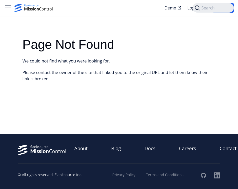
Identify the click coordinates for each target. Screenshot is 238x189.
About (81, 148)
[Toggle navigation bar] (8, 8)
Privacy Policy (123, 174)
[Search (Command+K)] (213, 8)
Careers (187, 148)
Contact (228, 148)
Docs (150, 148)
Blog (116, 148)
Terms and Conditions (164, 174)
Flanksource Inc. (68, 174)
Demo (173, 8)
